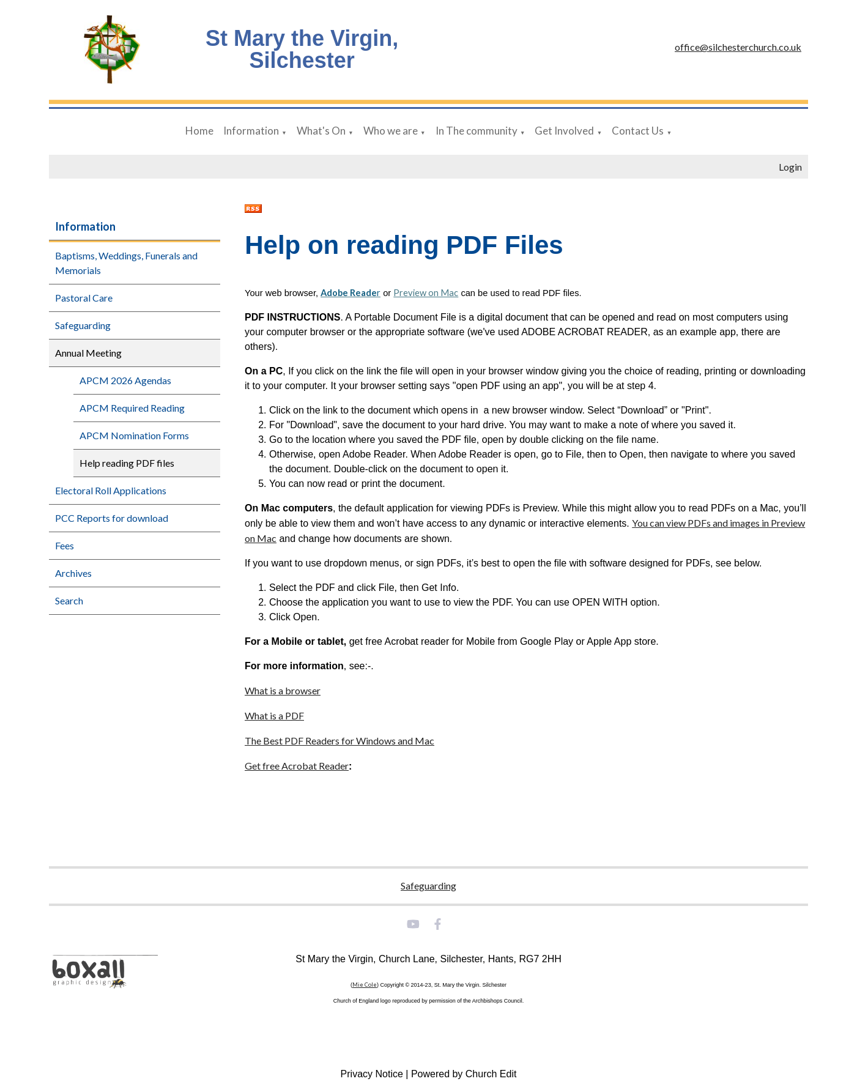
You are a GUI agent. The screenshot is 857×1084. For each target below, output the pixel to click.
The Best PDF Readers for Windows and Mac (339, 740)
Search (69, 600)
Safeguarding (83, 325)
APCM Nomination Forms (134, 435)
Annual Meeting (88, 352)
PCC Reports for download (111, 518)
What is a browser (283, 690)
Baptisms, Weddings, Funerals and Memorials (126, 263)
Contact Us (638, 130)
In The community (477, 130)
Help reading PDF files (127, 463)
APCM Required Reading (132, 408)
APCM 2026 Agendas (125, 380)
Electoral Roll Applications (110, 490)
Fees (64, 545)
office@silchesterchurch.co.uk (738, 47)
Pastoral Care (84, 297)
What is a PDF (274, 715)
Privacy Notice (372, 1074)
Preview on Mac (426, 293)
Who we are (390, 130)
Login (790, 167)
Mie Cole (364, 984)
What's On (321, 130)
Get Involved (564, 130)
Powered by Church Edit (464, 1074)
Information (251, 130)
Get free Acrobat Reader (297, 765)
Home (199, 130)
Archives (73, 573)
